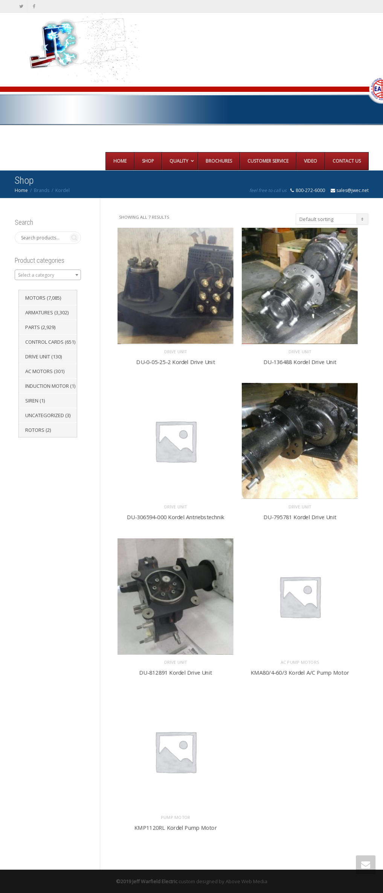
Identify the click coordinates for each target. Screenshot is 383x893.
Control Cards (44, 341)
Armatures (39, 312)
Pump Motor (175, 816)
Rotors (34, 430)
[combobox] (48, 275)
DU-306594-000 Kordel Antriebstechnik (175, 515)
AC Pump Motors (300, 660)
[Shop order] (332, 219)
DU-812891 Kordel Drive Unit (175, 670)
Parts (32, 327)
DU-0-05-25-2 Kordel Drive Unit (175, 360)
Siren (31, 400)
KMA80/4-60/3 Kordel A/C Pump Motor (299, 670)
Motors (35, 297)
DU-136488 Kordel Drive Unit (299, 360)
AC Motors (39, 371)
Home (21, 190)
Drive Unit (176, 350)
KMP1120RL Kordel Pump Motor (175, 826)
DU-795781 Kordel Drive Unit (299, 515)
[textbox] (48, 275)
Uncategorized (44, 415)
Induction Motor (47, 385)
